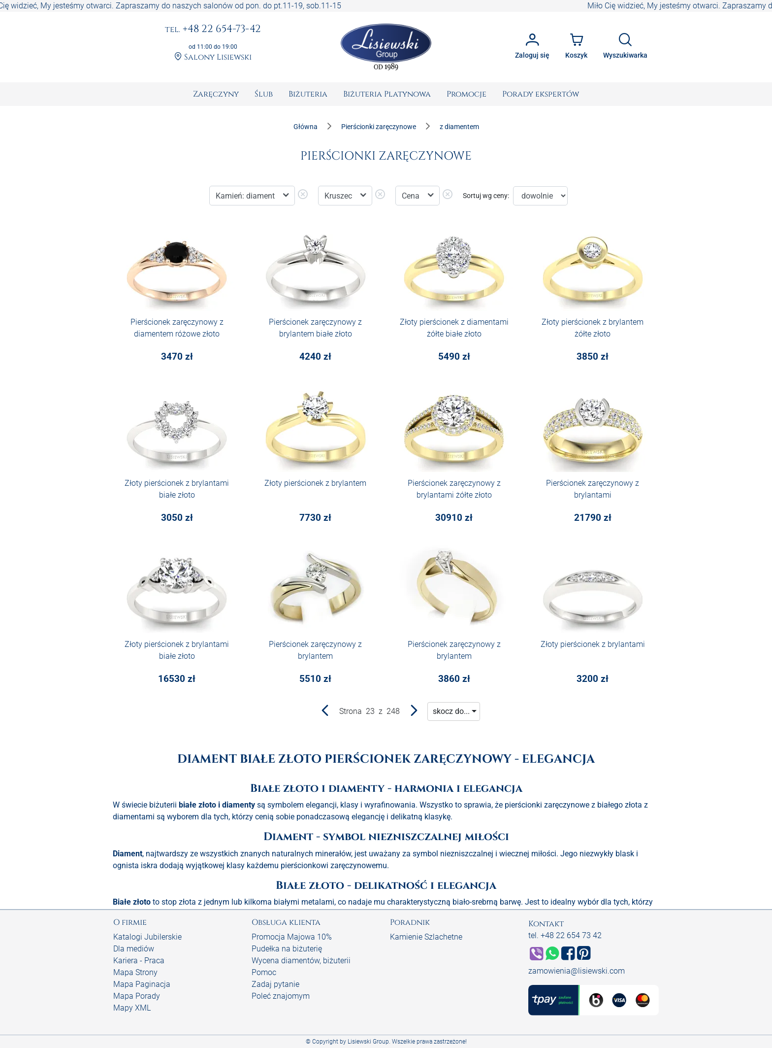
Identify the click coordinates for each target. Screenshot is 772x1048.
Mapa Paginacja (141, 984)
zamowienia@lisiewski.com (576, 971)
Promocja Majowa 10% (292, 937)
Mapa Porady (136, 996)
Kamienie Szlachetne (426, 937)
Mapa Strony (135, 972)
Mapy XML (132, 1008)
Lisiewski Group (368, 1041)
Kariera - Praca (138, 960)
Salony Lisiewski (213, 57)
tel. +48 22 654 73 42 (565, 935)
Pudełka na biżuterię (287, 948)
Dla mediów (133, 948)
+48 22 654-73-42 (213, 29)
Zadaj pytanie (275, 984)
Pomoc (264, 972)
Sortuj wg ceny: (486, 196)
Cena (411, 196)
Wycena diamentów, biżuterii (301, 960)
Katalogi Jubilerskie (147, 937)
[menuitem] (216, 94)
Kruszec (339, 196)
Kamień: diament (246, 196)
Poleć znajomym (281, 996)
